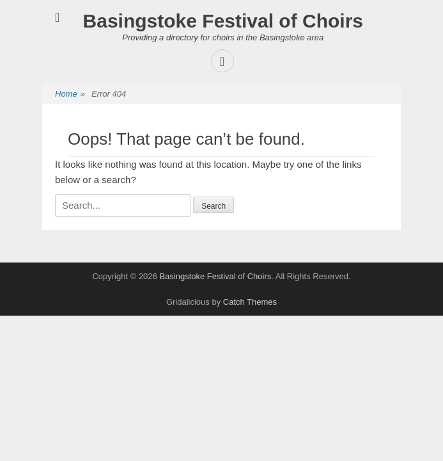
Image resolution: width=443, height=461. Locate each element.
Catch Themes (250, 302)
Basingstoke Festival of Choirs (223, 20)
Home (70, 94)
